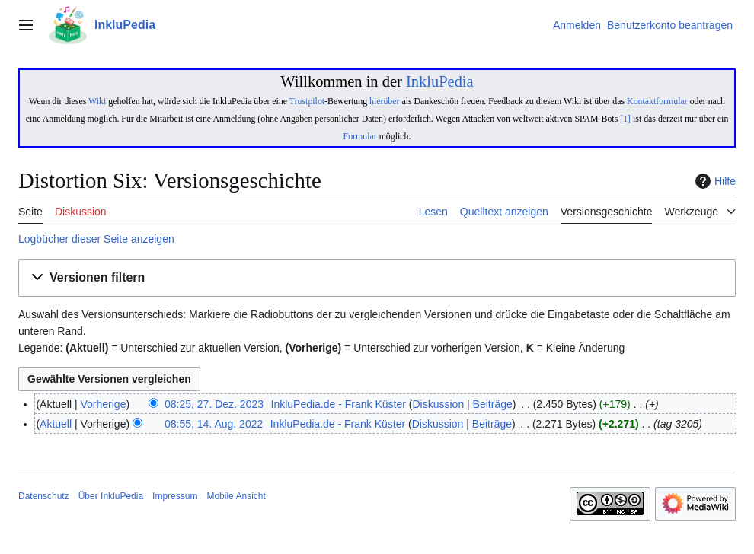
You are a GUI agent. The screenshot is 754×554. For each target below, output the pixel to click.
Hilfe (714, 181)
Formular (360, 136)
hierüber (384, 101)
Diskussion (438, 404)
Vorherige (103, 404)
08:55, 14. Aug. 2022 (214, 424)
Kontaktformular (657, 101)
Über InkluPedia (110, 496)
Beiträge (493, 404)
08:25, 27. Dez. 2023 (214, 404)
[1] (625, 118)
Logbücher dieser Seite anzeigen (96, 239)
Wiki (97, 101)
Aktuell (56, 424)
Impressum (174, 496)
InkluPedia (440, 81)
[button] (377, 278)
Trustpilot (306, 101)
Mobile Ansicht (235, 496)
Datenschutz (43, 496)
